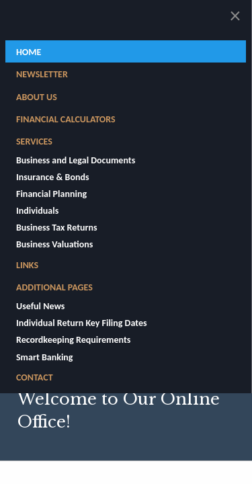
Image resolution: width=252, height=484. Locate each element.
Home (28, 52)
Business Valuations (54, 244)
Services (34, 141)
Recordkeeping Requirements (73, 340)
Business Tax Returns (56, 227)
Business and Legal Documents (75, 160)
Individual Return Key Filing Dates (81, 323)
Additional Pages (54, 287)
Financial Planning (51, 194)
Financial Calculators (66, 119)
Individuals (37, 210)
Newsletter (42, 74)
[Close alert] (235, 16)
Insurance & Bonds (52, 177)
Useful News (40, 306)
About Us (36, 97)
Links (27, 265)
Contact (34, 377)
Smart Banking (44, 357)
